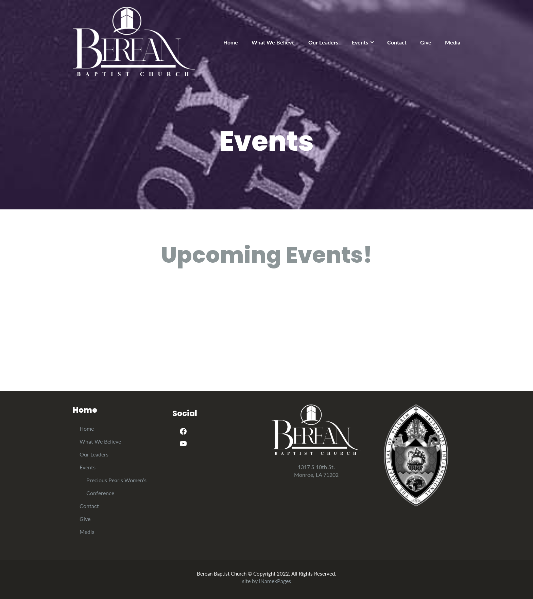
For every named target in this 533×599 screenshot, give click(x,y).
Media (452, 42)
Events (360, 42)
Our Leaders (323, 42)
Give (425, 42)
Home (230, 42)
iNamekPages (275, 581)
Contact (397, 42)
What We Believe (273, 42)
